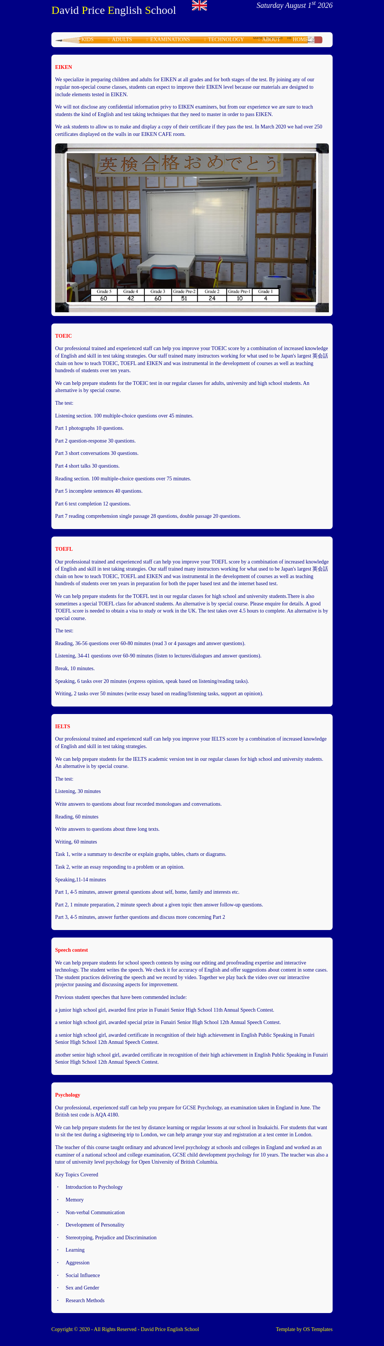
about (271, 39)
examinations (170, 39)
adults (122, 39)
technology (226, 39)
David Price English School (170, 1329)
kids (87, 39)
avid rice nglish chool (113, 10)
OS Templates (318, 1329)
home (300, 39)
